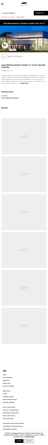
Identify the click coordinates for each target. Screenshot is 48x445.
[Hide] (45, 20)
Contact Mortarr (8, 386)
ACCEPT (19, 441)
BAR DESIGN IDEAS (8, 418)
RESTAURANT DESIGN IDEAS (11, 413)
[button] (2, 4)
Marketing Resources (10, 399)
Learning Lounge (8, 396)
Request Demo (20, 17)
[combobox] (41, 13)
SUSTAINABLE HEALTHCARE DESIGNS (13, 423)
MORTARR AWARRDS (8, 402)
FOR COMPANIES (7, 377)
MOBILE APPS (6, 383)
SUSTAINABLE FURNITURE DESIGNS (13, 426)
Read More (25, 83)
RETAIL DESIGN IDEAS (9, 415)
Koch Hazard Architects (10, 98)
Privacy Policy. (30, 436)
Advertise (6, 380)
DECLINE (29, 441)
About (5, 374)
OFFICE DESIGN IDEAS (9, 407)
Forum (5, 393)
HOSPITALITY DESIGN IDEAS (10, 410)
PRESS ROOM (6, 391)
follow (13, 49)
